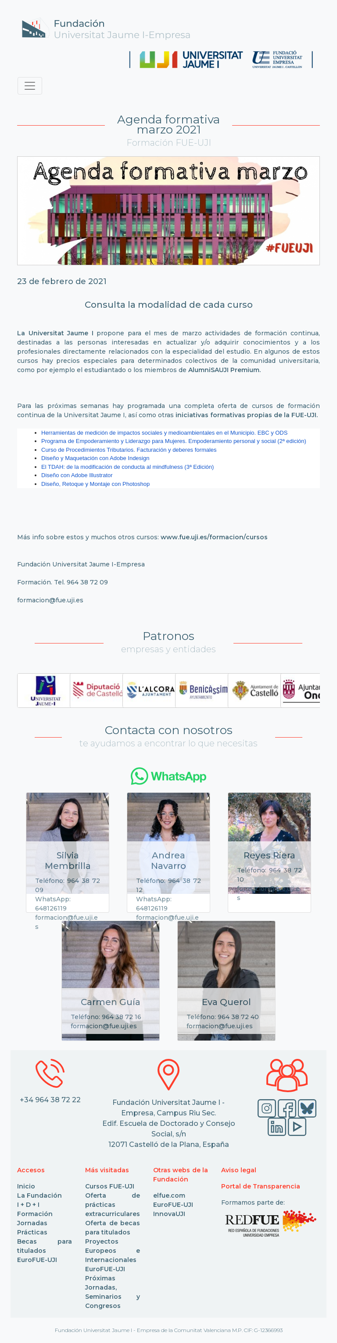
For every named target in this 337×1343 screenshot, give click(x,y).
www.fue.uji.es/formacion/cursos (214, 537)
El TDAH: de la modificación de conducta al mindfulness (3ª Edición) (127, 467)
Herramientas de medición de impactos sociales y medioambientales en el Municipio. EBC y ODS (164, 432)
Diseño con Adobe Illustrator (77, 475)
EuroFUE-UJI (37, 1260)
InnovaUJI (169, 1214)
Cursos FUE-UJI (109, 1186)
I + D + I (28, 1205)
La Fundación (39, 1195)
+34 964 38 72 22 (50, 1100)
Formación (35, 1214)
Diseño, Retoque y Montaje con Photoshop (95, 484)
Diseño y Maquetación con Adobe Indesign (95, 458)
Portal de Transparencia (260, 1186)
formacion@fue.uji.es (50, 600)
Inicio (26, 1186)
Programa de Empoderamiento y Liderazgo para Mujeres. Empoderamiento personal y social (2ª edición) (173, 441)
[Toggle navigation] (30, 86)
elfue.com (169, 1195)
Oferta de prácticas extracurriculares (112, 1205)
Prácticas (32, 1232)
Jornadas (32, 1223)
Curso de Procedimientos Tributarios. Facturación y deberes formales (129, 449)
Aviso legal (238, 1170)
